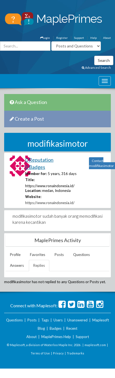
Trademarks (75, 353)
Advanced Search (96, 67)
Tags (45, 320)
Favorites (37, 254)
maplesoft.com (95, 345)
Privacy (58, 353)
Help (93, 37)
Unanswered (77, 320)
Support (79, 37)
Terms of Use (40, 353)
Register (62, 37)
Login (45, 37)
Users (58, 320)
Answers (17, 265)
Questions (81, 254)
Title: (30, 179)
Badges (56, 328)
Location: (33, 190)
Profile (15, 254)
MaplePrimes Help (56, 336)
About (107, 37)
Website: (33, 196)
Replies (39, 265)
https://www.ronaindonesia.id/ (50, 203)
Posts (59, 254)
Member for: (36, 173)
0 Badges (35, 167)
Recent (71, 328)
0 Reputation (39, 160)
